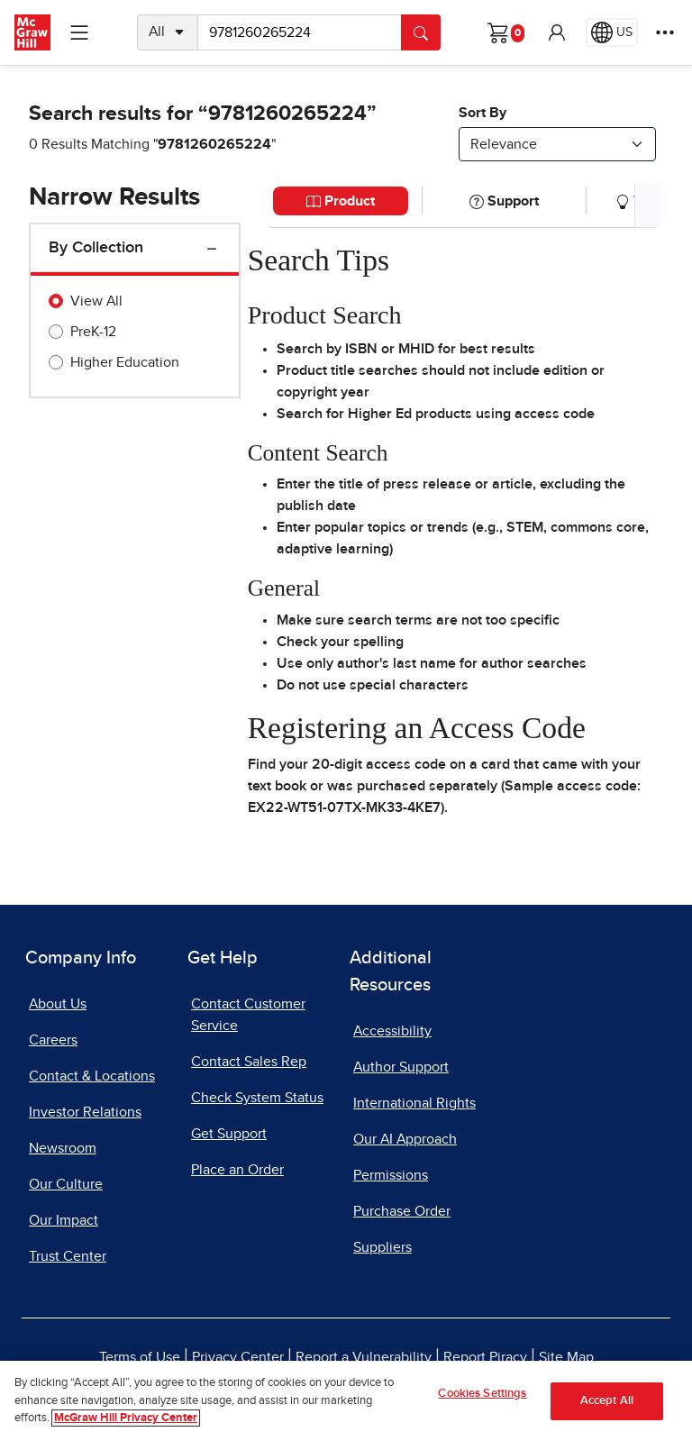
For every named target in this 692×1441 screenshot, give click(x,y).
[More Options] (665, 32)
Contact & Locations (92, 1076)
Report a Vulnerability (364, 1357)
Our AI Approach (405, 1139)
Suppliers (382, 1247)
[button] (556, 32)
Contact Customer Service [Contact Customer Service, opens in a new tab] (248, 1015)
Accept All (606, 1401)
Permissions (390, 1175)
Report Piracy (485, 1357)
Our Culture (66, 1184)
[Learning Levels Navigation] (79, 32)
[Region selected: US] (612, 32)
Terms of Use (139, 1357)
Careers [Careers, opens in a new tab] (53, 1040)
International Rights (414, 1103)
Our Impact (63, 1220)
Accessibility (392, 1031)
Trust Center (67, 1256)
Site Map (566, 1357)
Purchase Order (402, 1211)
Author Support (401, 1067)
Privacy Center (238, 1357)
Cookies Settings (482, 1394)
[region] (346, 1401)
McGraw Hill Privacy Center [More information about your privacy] (125, 1418)
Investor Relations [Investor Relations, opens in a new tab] (85, 1112)
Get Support (229, 1133)
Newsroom (62, 1148)
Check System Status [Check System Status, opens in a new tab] (257, 1097)
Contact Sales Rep (248, 1061)
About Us (57, 1004)
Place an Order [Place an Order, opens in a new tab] (237, 1170)
